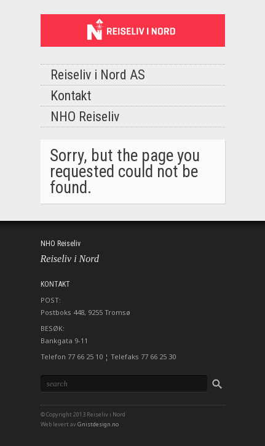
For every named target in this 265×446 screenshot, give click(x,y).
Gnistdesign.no (98, 424)
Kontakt (70, 95)
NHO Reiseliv (84, 116)
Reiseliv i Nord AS (97, 74)
